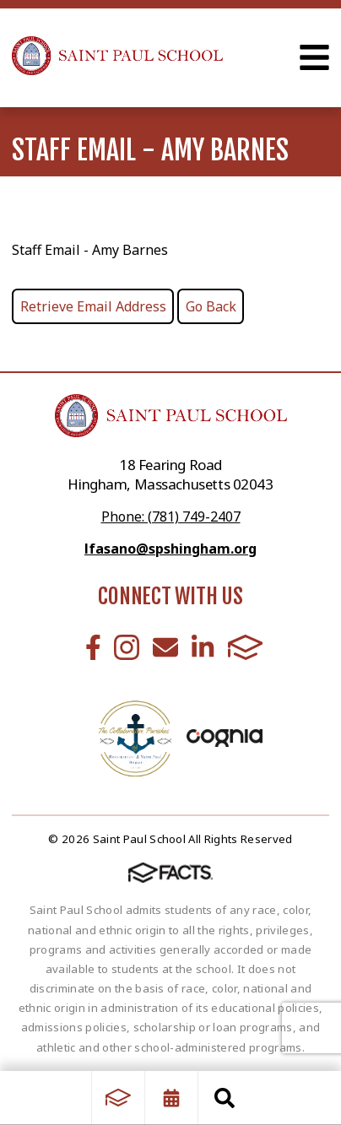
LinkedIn (203, 647)
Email (165, 647)
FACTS (245, 647)
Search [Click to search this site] (224, 1098)
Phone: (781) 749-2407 (171, 516)
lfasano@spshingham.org (170, 548)
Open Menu (314, 57)
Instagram (126, 647)
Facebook (93, 647)
